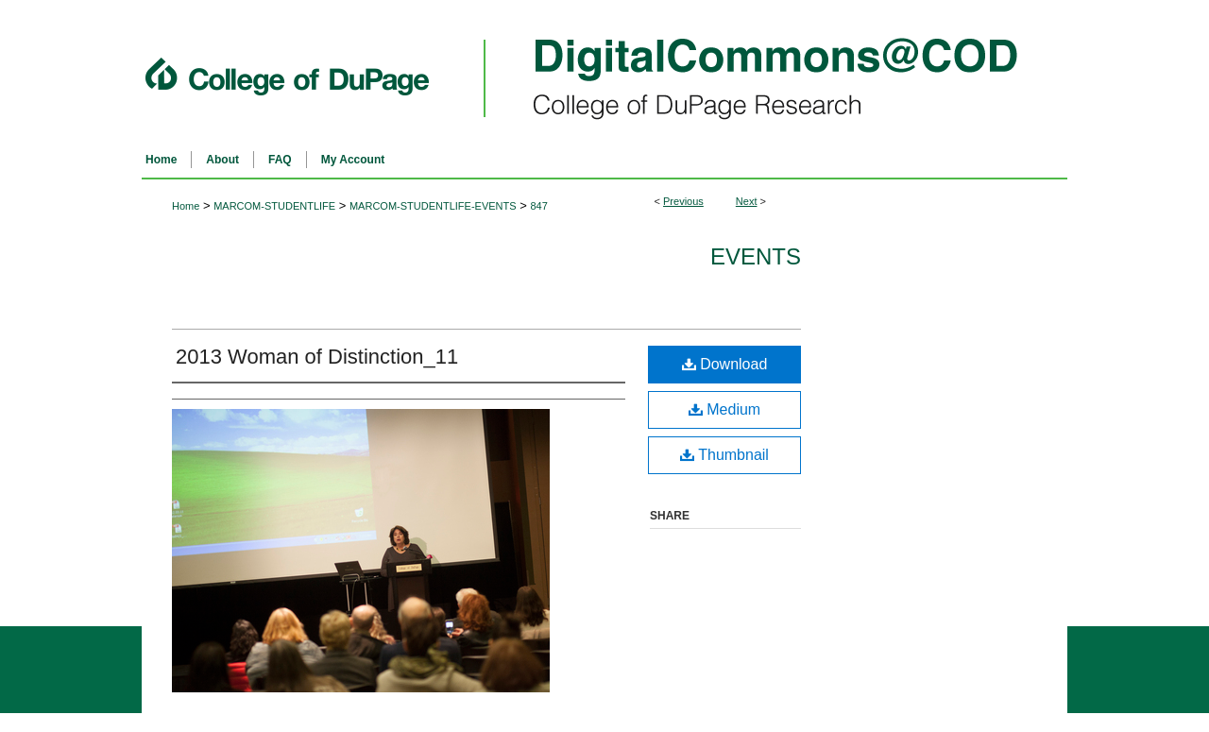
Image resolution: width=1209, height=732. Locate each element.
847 (538, 206)
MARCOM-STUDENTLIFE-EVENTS (433, 206)
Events (755, 256)
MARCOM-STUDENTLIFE (274, 206)
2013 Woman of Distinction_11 (317, 356)
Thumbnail (724, 455)
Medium (724, 409)
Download (725, 364)
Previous (683, 201)
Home (185, 206)
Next (747, 201)
